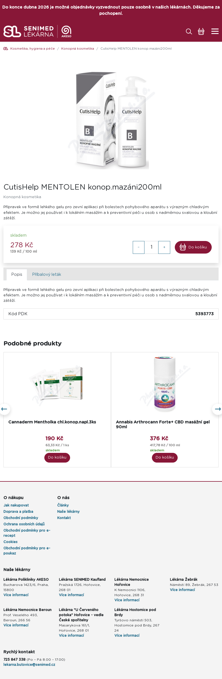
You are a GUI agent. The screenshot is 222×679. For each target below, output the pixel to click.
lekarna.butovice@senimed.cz (29, 664)
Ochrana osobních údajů (24, 524)
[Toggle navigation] (213, 31)
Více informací (15, 595)
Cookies (10, 542)
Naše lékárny (68, 511)
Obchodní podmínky (20, 518)
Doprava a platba (18, 511)
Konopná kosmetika (77, 48)
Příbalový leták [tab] (46, 274)
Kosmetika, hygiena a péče (32, 48)
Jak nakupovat (16, 505)
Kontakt (64, 518)
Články (63, 505)
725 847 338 (14, 659)
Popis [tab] (16, 274)
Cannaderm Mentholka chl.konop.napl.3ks (52, 422)
